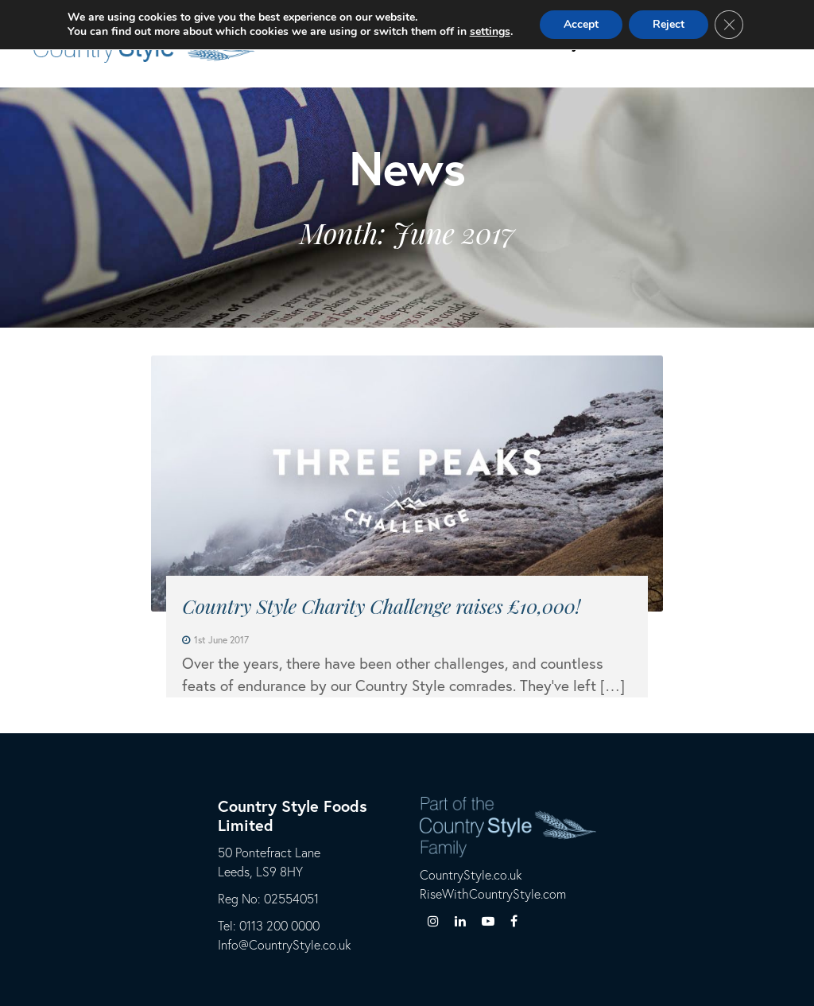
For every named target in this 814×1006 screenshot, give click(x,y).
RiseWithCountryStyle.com (493, 893)
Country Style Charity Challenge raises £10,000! (381, 605)
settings (490, 32)
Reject (668, 24)
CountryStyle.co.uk (471, 874)
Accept (581, 24)
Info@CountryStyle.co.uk (284, 944)
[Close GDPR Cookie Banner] (729, 24)
